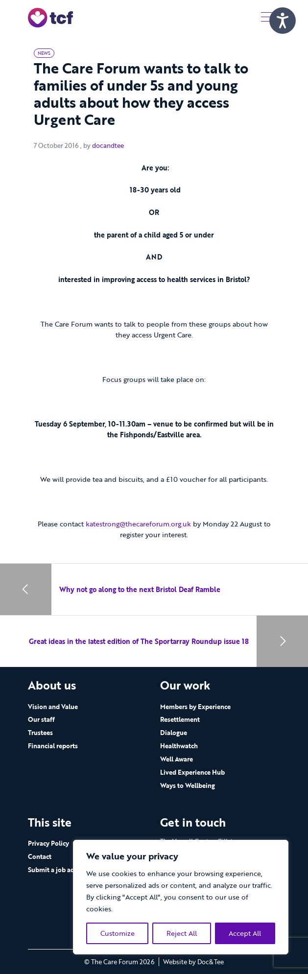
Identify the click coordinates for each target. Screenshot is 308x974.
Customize (117, 933)
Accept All (245, 933)
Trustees (40, 732)
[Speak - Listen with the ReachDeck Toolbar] (282, 20)
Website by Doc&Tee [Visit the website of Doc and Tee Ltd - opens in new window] (193, 961)
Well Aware (176, 759)
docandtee (108, 145)
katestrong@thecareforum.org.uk (138, 524)
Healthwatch (179, 745)
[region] (180, 897)
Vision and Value (53, 706)
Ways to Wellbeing (187, 785)
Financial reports (53, 745)
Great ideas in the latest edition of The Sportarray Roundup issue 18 (139, 641)
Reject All (181, 933)
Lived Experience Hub (192, 772)
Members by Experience (195, 706)
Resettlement (180, 719)
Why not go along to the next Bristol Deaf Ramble (139, 589)
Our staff (41, 719)
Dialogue (173, 732)
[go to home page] (50, 17)
